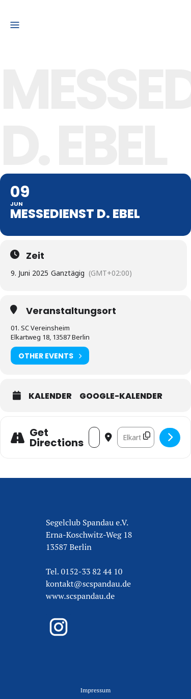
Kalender (50, 396)
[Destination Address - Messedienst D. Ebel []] (135, 437)
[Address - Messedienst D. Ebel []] (94, 437)
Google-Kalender (120, 396)
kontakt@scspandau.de (88, 583)
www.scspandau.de (80, 595)
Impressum (95, 690)
